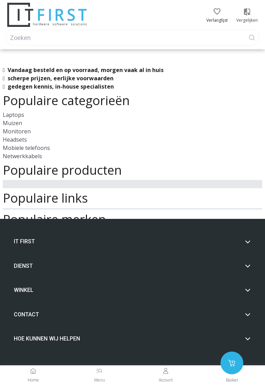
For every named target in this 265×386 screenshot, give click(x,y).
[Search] (132, 37)
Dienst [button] (132, 266)
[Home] (33, 370)
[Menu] (99, 370)
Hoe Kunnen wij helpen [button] (132, 338)
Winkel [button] (132, 290)
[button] (217, 11)
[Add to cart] (231, 363)
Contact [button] (132, 314)
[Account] (165, 370)
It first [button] (132, 241)
